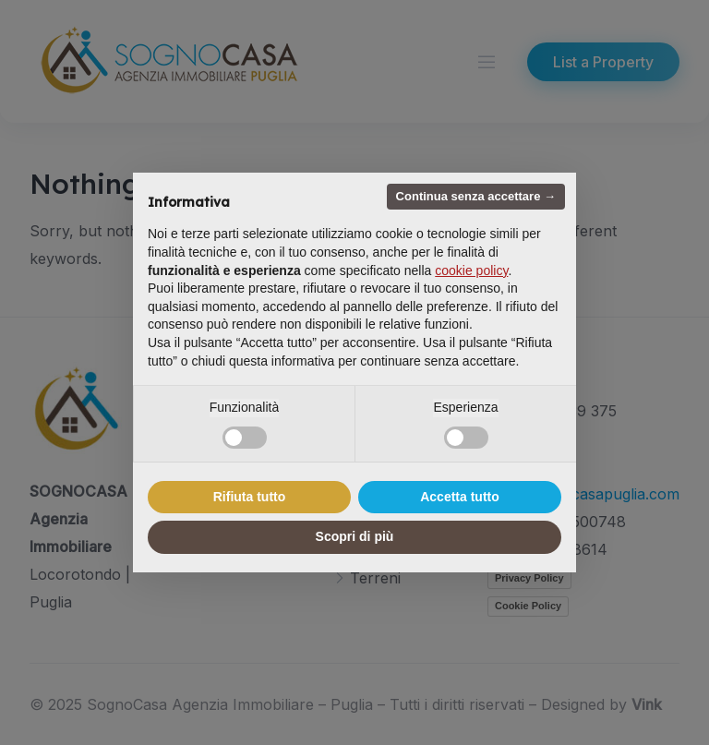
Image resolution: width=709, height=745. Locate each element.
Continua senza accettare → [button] (476, 196)
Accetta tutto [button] (459, 496)
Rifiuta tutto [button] (249, 496)
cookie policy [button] (471, 270)
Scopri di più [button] (355, 536)
